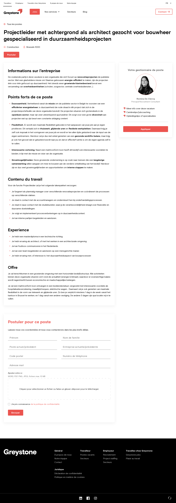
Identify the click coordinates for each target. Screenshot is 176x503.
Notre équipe (60, 458)
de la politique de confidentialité (45, 404)
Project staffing (110, 458)
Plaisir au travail (133, 458)
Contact (58, 462)
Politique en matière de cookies (69, 477)
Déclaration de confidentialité (68, 473)
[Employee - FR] (13, 12)
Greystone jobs (133, 454)
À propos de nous (63, 454)
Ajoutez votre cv (15, 373)
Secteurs (84, 458)
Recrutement (109, 454)
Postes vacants (87, 454)
